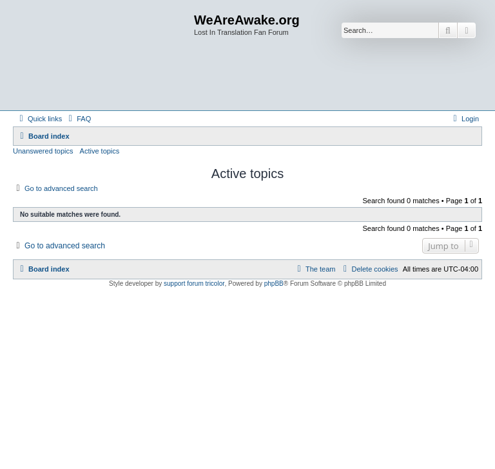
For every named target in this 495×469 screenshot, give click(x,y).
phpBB (274, 283)
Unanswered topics (43, 151)
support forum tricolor (194, 283)
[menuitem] (78, 118)
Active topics (100, 151)
